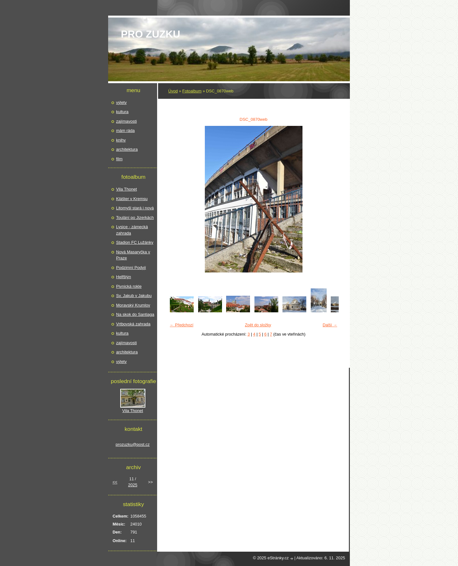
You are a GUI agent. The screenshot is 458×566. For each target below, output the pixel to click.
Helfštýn (123, 276)
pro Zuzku (150, 34)
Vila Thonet (126, 189)
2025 (132, 485)
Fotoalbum (191, 91)
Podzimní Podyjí (131, 267)
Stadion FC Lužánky (134, 242)
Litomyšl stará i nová (135, 208)
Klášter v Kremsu (132, 198)
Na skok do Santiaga (135, 314)
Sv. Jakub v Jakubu (134, 295)
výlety (121, 102)
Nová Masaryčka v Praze (133, 255)
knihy (121, 140)
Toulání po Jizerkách (135, 217)
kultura (122, 111)
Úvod (173, 91)
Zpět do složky (258, 325)
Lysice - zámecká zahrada (132, 230)
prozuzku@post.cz (132, 444)
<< (115, 482)
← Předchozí (181, 325)
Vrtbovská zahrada (133, 324)
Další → (330, 325)
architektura (127, 149)
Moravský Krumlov (133, 305)
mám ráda (125, 130)
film (119, 158)
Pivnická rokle (129, 286)
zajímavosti (126, 121)
